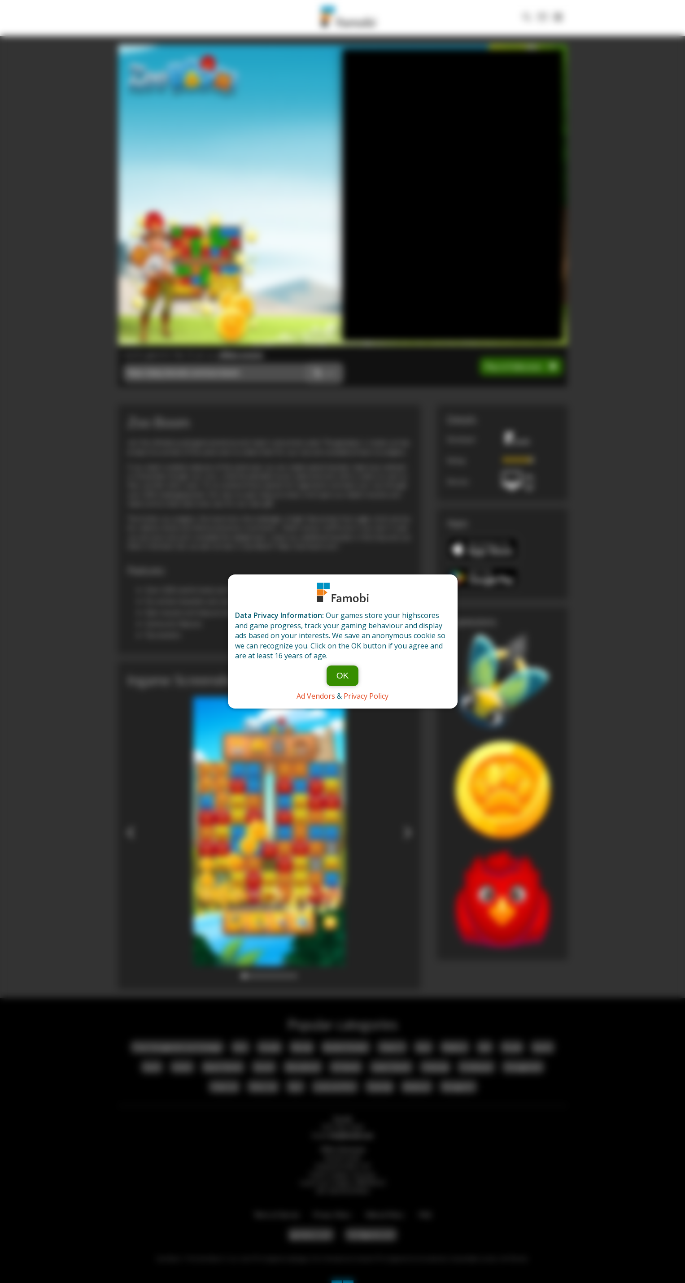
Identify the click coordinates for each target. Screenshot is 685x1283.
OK (342, 675)
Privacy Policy (366, 696)
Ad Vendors (316, 696)
